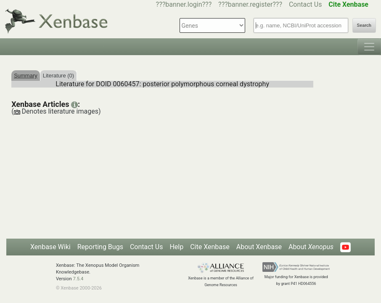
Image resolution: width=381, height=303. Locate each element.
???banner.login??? (184, 4)
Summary (25, 75)
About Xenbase (259, 247)
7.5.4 (78, 279)
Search (364, 25)
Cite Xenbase (210, 247)
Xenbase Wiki (50, 247)
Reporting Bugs (100, 247)
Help (176, 247)
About (310, 247)
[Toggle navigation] (369, 46)
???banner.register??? (250, 4)
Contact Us (305, 4)
